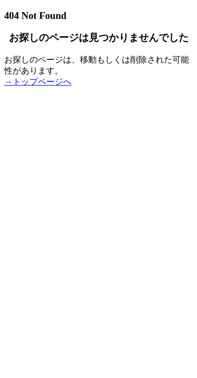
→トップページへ (37, 81)
